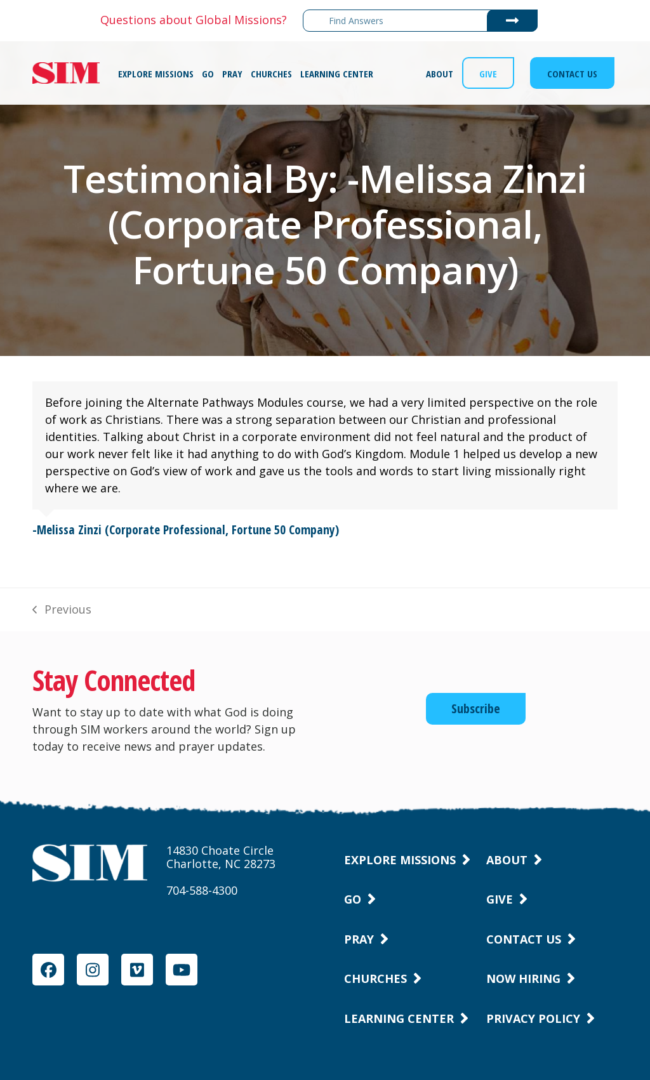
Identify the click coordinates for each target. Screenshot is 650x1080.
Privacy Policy (533, 1018)
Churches (375, 978)
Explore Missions (400, 859)
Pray (359, 939)
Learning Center (399, 1018)
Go (352, 899)
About (506, 859)
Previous (61, 610)
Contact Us (523, 939)
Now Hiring (523, 978)
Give (499, 899)
